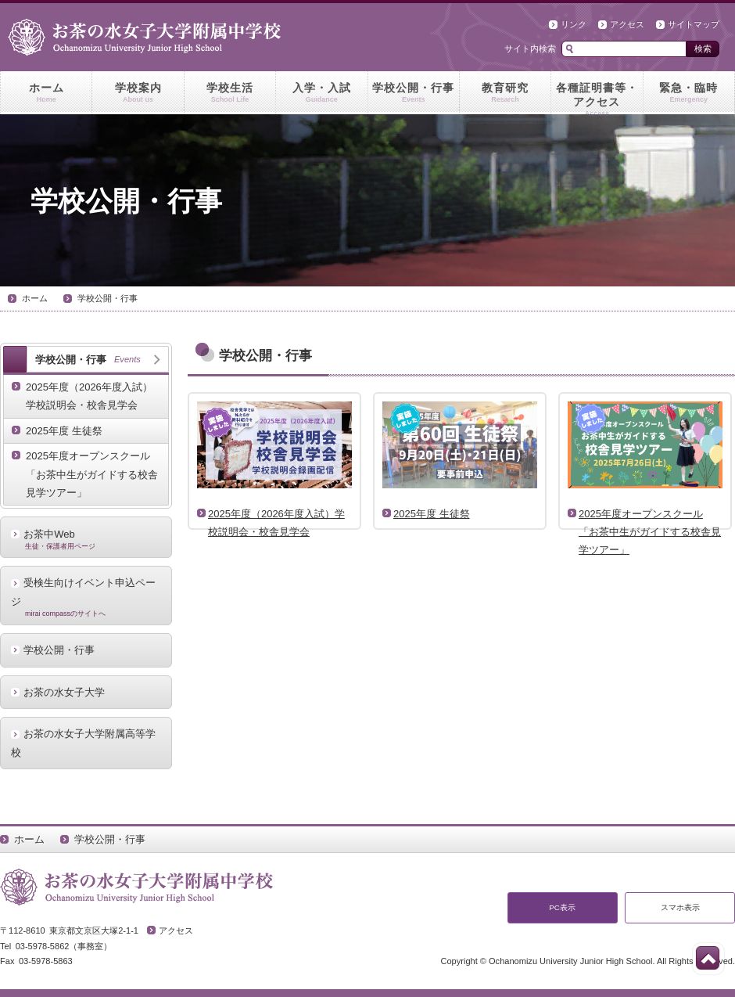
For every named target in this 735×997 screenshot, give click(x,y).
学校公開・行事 (413, 93)
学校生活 (229, 93)
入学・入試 (321, 93)
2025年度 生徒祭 (64, 431)
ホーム (46, 93)
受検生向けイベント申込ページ (86, 597)
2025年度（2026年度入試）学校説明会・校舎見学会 (89, 396)
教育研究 (505, 93)
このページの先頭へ (707, 958)
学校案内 (137, 93)
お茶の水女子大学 (64, 692)
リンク (573, 24)
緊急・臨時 (688, 93)
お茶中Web (86, 539)
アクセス (627, 24)
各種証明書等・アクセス (596, 97)
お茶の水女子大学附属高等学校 (83, 743)
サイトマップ (693, 24)
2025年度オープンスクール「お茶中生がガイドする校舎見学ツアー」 (92, 474)
